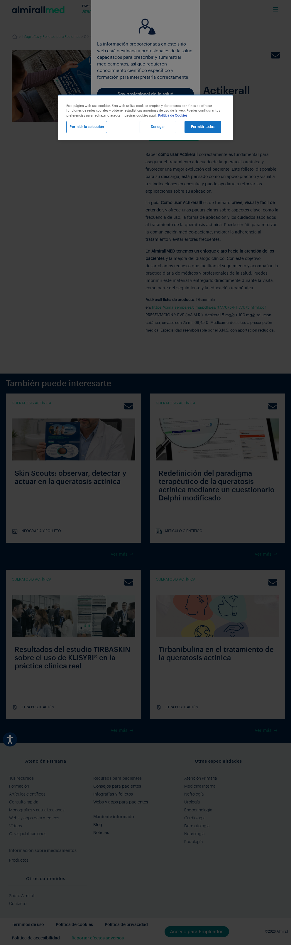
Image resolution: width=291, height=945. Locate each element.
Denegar (158, 127)
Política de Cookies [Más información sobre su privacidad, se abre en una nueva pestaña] (172, 115)
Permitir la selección (87, 127)
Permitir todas (203, 127)
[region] (145, 117)
